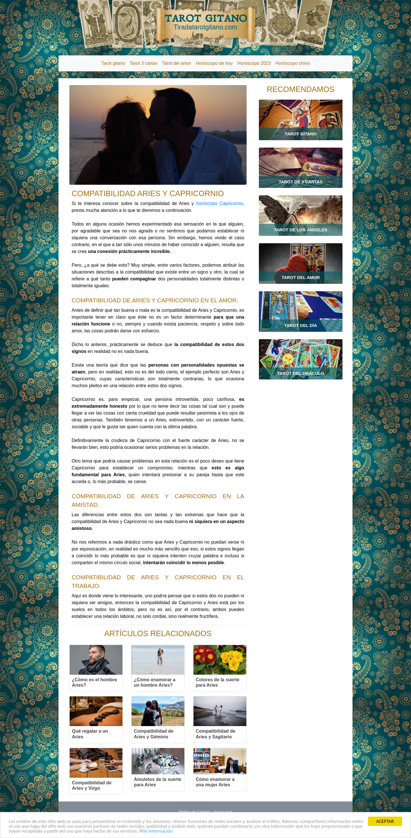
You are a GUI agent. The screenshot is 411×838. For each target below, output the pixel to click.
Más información (155, 831)
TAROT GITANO (205, 22)
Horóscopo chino (292, 63)
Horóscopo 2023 (254, 63)
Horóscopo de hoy (214, 63)
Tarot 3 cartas (144, 63)
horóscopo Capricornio (219, 203)
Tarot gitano (113, 63)
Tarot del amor (176, 63)
